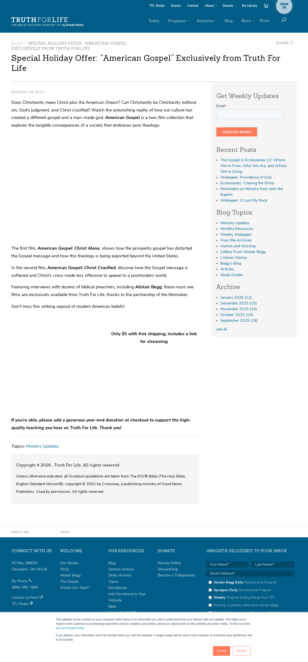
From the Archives (236, 240)
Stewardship (168, 540)
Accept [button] (221, 651)
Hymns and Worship (238, 246)
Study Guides (231, 275)
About (209, 6)
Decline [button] (242, 651)
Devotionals (117, 559)
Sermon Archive (121, 540)
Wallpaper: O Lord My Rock (243, 200)
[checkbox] (250, 569)
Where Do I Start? (75, 559)
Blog (232, 20)
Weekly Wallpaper (236, 234)
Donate (228, 6)
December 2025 (238, 303)
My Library (249, 6)
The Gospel (69, 553)
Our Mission (69, 534)
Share (285, 43)
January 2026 (236, 297)
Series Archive (119, 546)
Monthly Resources (236, 228)
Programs (186, 20)
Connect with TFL (122, 584)
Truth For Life (47, 22)
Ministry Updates (42, 418)
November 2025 (238, 309)
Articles (227, 269)
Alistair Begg (70, 546)
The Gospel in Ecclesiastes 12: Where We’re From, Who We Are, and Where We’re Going (253, 165)
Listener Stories (233, 257)
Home (64, 503)
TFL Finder (157, 6)
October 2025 (236, 314)
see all (221, 329)
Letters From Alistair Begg (242, 251)
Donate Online (169, 534)
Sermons (211, 20)
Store (265, 20)
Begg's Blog (230, 263)
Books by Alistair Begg (126, 590)
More (246, 20)
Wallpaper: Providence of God (245, 177)
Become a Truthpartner (176, 546)
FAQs (64, 540)
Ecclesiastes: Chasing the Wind (247, 183)
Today (166, 20)
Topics (113, 553)
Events (176, 6)
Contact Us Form (27, 569)
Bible (112, 578)
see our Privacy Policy (70, 628)
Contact (193, 6)
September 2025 (239, 320)
